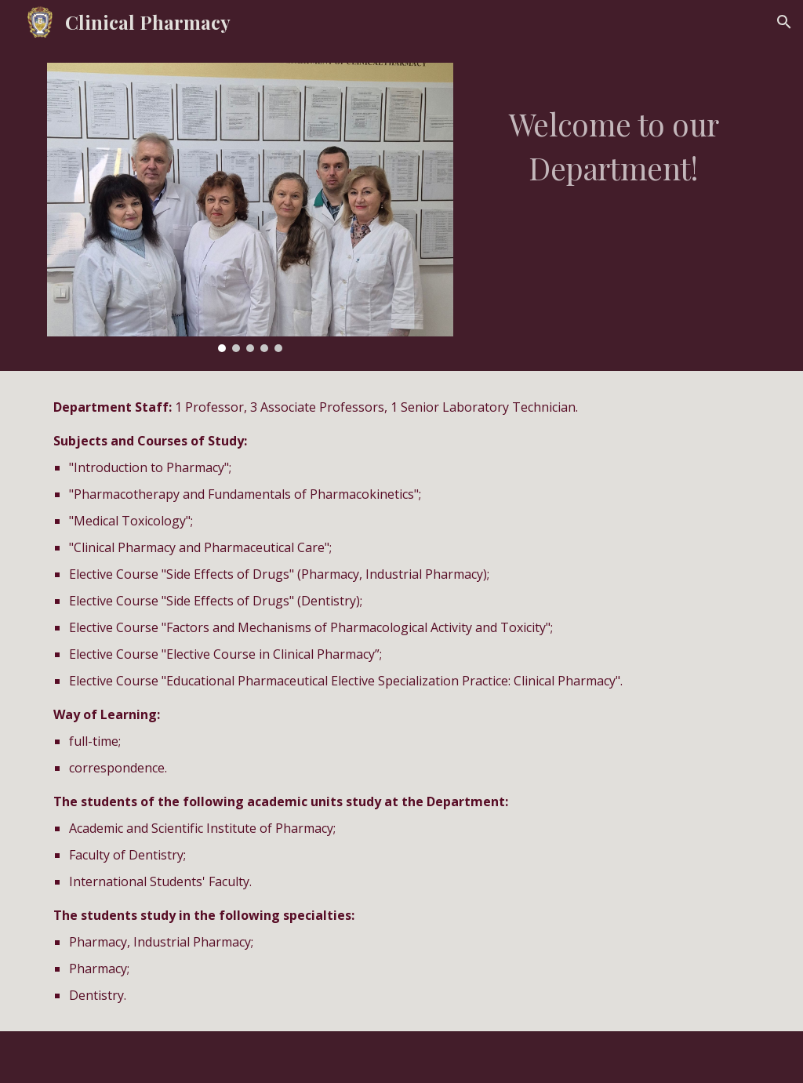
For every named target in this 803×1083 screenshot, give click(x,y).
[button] (784, 22)
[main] (613, 129)
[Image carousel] (250, 207)
